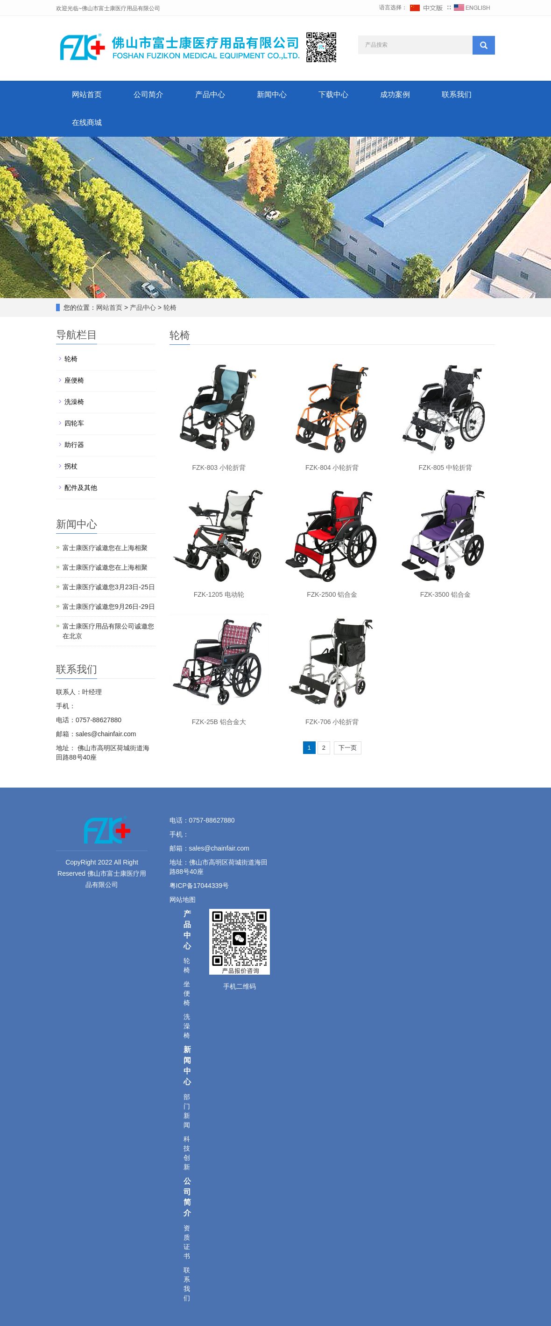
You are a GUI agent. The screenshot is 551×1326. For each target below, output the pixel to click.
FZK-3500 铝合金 (445, 594)
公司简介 (148, 94)
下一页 (348, 747)
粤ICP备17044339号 (199, 885)
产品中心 (210, 94)
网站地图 (184, 899)
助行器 (74, 444)
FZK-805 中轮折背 (445, 467)
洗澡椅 (74, 401)
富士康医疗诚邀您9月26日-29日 (109, 606)
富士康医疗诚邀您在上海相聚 (105, 547)
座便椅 (74, 380)
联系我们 (457, 94)
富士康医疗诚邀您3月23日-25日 (109, 587)
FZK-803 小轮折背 (219, 467)
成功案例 (395, 94)
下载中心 (333, 94)
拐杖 (71, 466)
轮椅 (169, 307)
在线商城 (87, 122)
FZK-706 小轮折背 (332, 722)
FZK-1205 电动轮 (219, 594)
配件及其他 (80, 487)
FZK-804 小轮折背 (332, 467)
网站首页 (87, 94)
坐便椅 (187, 993)
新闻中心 (272, 94)
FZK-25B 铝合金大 (219, 722)
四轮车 (74, 423)
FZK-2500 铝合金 (332, 594)
